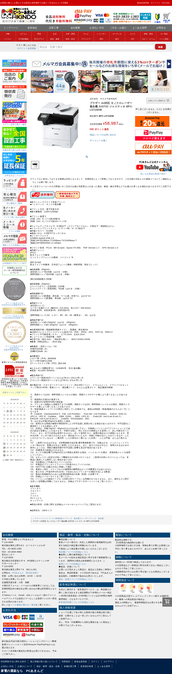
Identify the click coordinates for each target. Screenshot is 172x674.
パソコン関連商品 (55, 518)
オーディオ (117, 34)
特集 (8, 34)
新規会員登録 (143, 3)
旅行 (117, 39)
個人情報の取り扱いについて (44, 661)
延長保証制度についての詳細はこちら (76, 602)
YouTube (166, 3)
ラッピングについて (14, 189)
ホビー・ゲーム (148, 39)
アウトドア (86, 39)
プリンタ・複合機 (72, 518)
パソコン (8, 39)
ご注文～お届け (118, 28)
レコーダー (101, 34)
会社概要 (75, 28)
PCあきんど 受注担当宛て (25, 573)
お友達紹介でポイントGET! (14, 262)
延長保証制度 (87, 666)
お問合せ (161, 28)
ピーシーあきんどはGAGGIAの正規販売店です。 (14, 303)
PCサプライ (39, 39)
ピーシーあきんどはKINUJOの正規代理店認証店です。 (14, 347)
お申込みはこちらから (14, 175)
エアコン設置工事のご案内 (14, 124)
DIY (132, 39)
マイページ (155, 3)
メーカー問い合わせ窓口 (14, 216)
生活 (55, 34)
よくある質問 (140, 28)
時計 (101, 39)
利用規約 (66, 661)
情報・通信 (148, 34)
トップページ (11, 28)
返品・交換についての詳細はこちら (75, 579)
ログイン (21, 48)
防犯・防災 (70, 39)
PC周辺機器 (24, 39)
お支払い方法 (97, 28)
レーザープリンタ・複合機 (92, 518)
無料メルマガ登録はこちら (14, 244)
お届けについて (25, 666)
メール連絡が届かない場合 (22, 605)
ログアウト (109, 661)
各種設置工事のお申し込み (14, 149)
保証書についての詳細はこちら (73, 552)
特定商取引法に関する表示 (13, 661)
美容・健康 (54, 39)
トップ (33, 518)
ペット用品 (164, 39)
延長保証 (32, 28)
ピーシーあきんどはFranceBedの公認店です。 (14, 316)
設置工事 (54, 28)
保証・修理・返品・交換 (48, 666)
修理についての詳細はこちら (72, 564)
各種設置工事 (70, 666)
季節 (39, 34)
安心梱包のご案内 (14, 202)
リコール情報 (14, 230)
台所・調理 (70, 34)
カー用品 (164, 34)
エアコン (23, 34)
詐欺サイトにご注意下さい (14, 392)
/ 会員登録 (31, 48)
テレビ (86, 34)
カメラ (133, 34)
